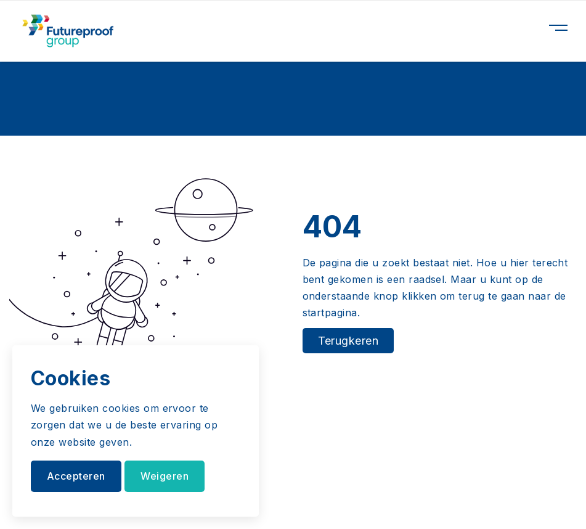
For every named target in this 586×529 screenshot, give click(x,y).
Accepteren (76, 476)
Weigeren (164, 476)
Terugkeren (348, 340)
